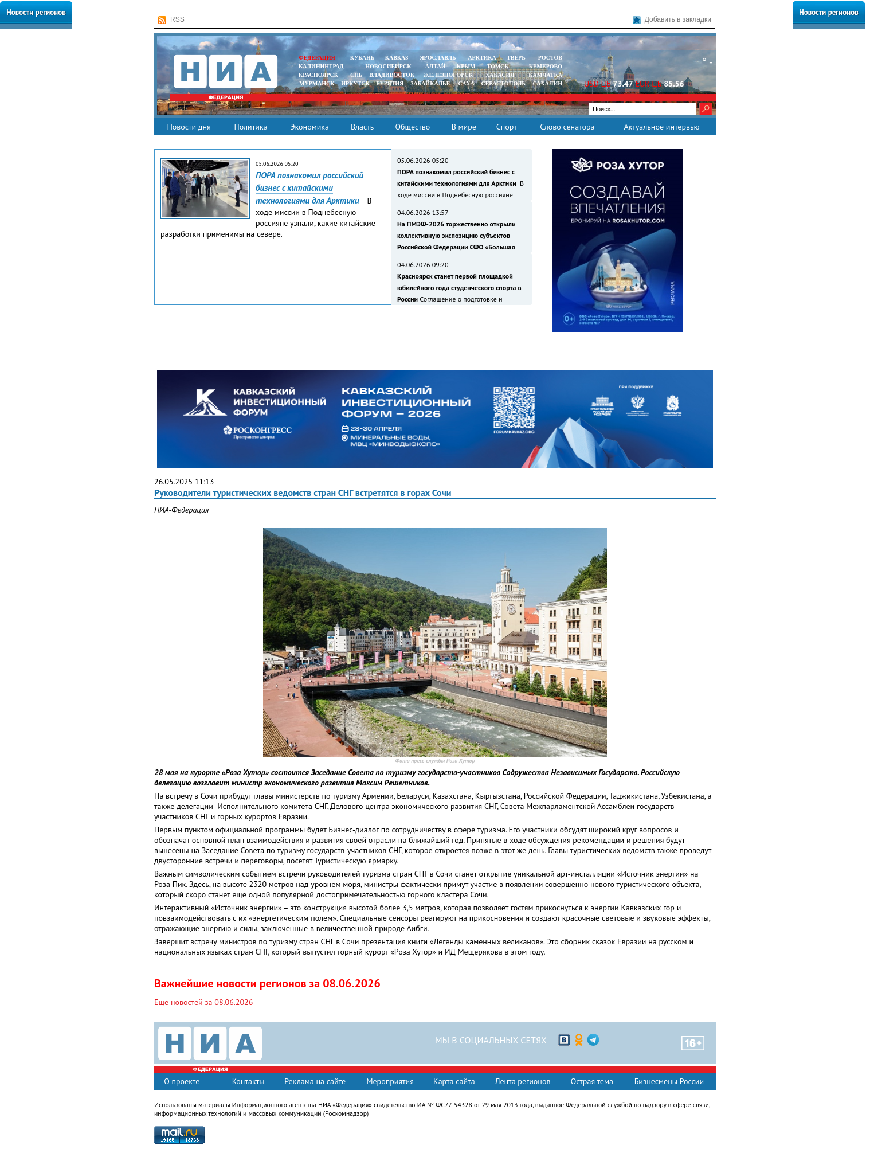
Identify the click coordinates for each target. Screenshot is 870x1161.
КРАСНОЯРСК (318, 75)
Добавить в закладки (672, 19)
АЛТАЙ (435, 66)
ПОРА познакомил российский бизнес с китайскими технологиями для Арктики (309, 188)
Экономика (309, 127)
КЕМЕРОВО (545, 66)
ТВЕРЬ (516, 57)
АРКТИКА (482, 57)
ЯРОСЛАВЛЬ (438, 57)
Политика (250, 127)
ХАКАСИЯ (499, 75)
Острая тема (592, 1081)
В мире (464, 127)
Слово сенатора (567, 127)
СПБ (356, 75)
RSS (171, 19)
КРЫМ (466, 66)
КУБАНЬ (362, 57)
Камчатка (544, 75)
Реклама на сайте (315, 1081)
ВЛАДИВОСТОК (391, 75)
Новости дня (188, 127)
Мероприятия (390, 1081)
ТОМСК (499, 66)
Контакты (248, 1081)
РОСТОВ (550, 57)
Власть (362, 127)
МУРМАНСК (317, 83)
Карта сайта (454, 1081)
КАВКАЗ (397, 57)
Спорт (506, 127)
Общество (412, 127)
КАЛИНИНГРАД (321, 66)
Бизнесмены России (669, 1081)
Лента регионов (523, 1081)
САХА (466, 83)
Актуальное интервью (661, 127)
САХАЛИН (547, 83)
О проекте (181, 1081)
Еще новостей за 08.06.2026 (203, 1002)
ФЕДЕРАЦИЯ (317, 57)
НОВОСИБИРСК (388, 66)
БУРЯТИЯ (389, 83)
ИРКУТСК (355, 83)
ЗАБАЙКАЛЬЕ (431, 83)
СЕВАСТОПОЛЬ (503, 83)
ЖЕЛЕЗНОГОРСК (448, 75)
